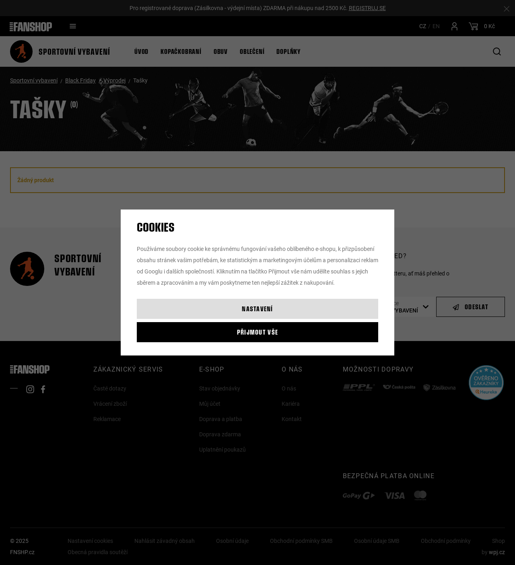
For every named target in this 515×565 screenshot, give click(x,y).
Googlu (153, 271)
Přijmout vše (257, 332)
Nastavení (257, 308)
